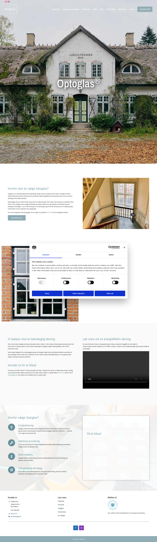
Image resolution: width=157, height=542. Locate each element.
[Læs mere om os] (17, 217)
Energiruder (61, 501)
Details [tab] (78, 255)
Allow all (110, 293)
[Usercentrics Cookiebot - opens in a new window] (110, 247)
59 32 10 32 (49, 212)
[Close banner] (124, 247)
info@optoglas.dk (12, 375)
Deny (47, 293)
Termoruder (61, 505)
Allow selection (78, 293)
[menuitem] (56, 9)
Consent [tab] (46, 255)
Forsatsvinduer (62, 512)
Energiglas (61, 508)
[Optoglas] (10, 9)
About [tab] (111, 255)
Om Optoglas (61, 515)
